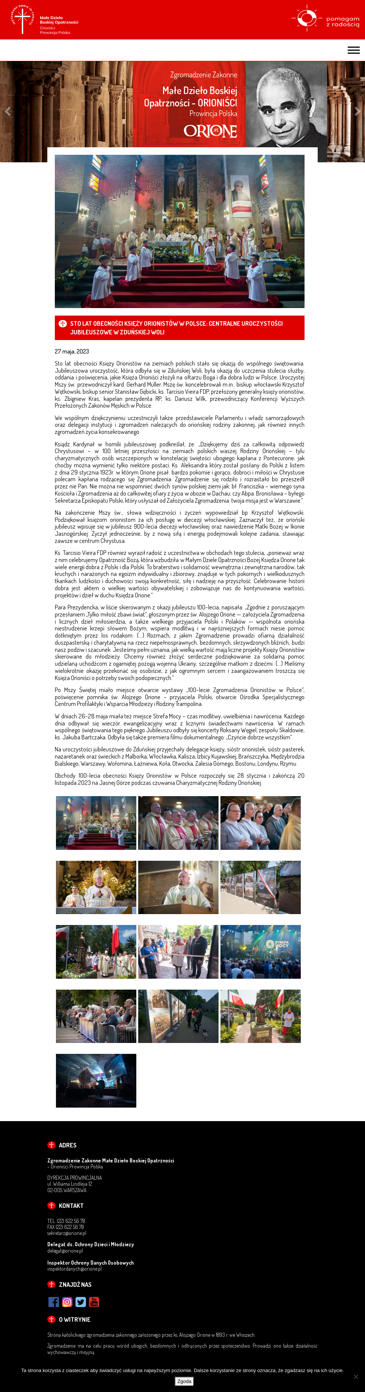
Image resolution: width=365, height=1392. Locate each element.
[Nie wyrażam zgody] (355, 1376)
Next (357, 112)
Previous (7, 112)
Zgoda (185, 1381)
